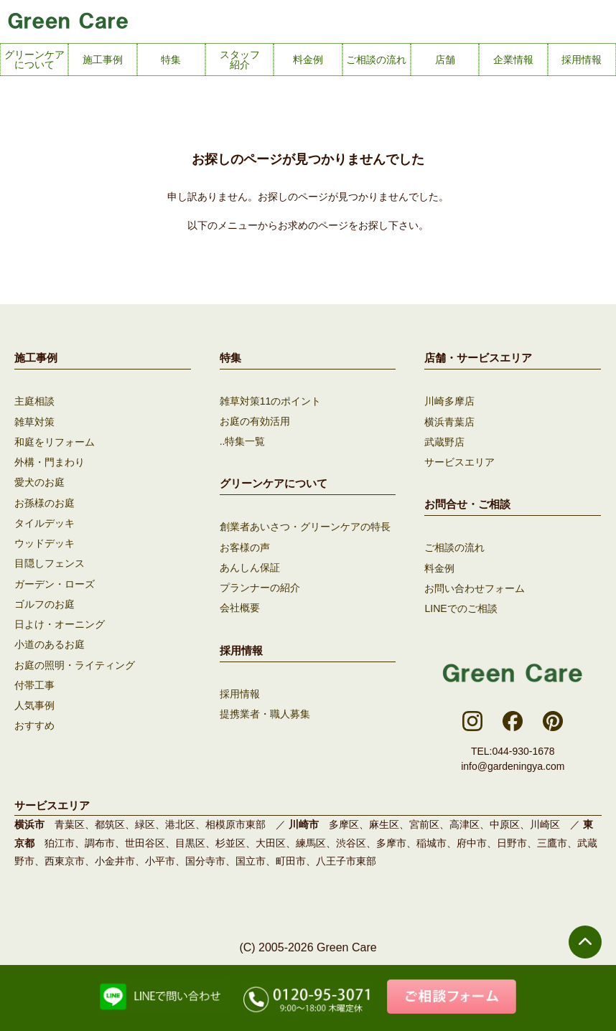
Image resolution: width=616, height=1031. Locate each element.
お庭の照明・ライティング (74, 662)
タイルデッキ (44, 521)
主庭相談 (34, 401)
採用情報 (240, 692)
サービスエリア (459, 461)
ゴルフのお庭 (44, 602)
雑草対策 (34, 421)
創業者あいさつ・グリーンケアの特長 (305, 526)
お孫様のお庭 (44, 501)
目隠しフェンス (49, 562)
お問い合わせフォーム (474, 587)
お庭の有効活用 (255, 421)
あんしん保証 (250, 567)
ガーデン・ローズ (54, 582)
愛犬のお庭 (39, 481)
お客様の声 (245, 546)
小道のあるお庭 (49, 642)
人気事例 (34, 702)
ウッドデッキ (44, 541)
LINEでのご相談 (460, 607)
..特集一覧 (243, 441)
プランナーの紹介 (260, 587)
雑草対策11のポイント (271, 401)
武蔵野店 (444, 441)
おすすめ (34, 722)
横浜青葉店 (449, 421)
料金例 (439, 567)
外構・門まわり (49, 461)
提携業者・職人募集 (265, 712)
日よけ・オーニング (59, 622)
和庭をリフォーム (54, 441)
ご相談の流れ (454, 546)
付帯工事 (34, 682)
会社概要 (240, 607)
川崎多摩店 (449, 401)
